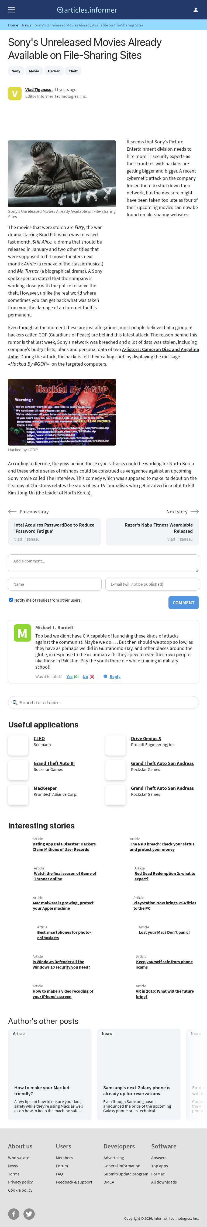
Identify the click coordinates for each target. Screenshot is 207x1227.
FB (13, 1214)
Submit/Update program (126, 1174)
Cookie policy (20, 1190)
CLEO (39, 738)
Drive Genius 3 (146, 738)
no (85, 676)
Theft (73, 71)
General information (122, 1165)
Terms (13, 1174)
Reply (115, 676)
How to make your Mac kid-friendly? (42, 1090)
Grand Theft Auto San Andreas (162, 763)
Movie (34, 71)
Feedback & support (74, 1182)
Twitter (29, 1214)
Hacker (54, 71)
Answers (159, 1157)
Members (64, 1157)
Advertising (114, 1157)
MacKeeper (45, 788)
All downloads (164, 1182)
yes (70, 676)
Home (13, 25)
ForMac (158, 1174)
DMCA (109, 1182)
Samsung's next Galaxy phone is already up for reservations (136, 1090)
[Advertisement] (103, 119)
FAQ (59, 1174)
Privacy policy (20, 1182)
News (26, 25)
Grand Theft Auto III (54, 763)
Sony (16, 71)
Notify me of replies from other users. (48, 600)
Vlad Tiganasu (38, 89)
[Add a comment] (103, 563)
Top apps (159, 1165)
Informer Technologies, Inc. (176, 1218)
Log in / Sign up (195, 9)
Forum (62, 1165)
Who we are (18, 1157)
